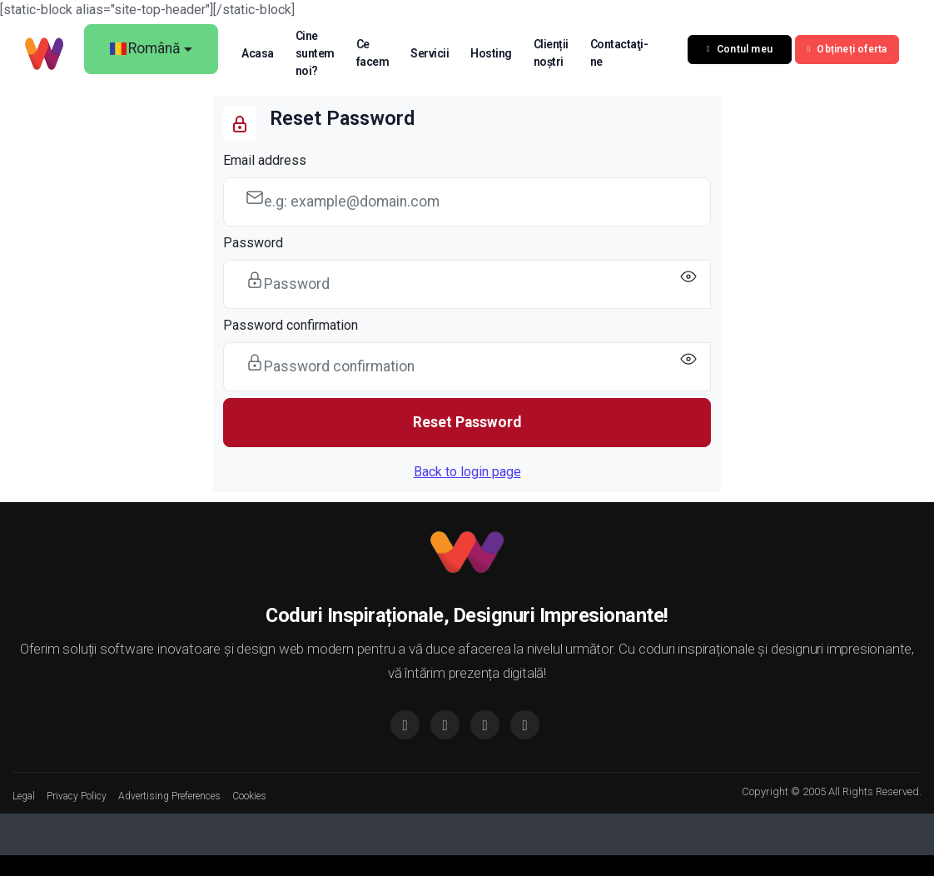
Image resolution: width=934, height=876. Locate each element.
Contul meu (740, 49)
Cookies (249, 796)
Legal (23, 796)
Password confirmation (290, 325)
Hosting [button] (491, 53)
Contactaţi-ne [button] (619, 52)
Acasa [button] (257, 53)
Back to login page (467, 472)
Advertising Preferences (169, 796)
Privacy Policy (77, 796)
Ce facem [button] (373, 52)
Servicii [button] (429, 53)
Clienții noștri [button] (551, 52)
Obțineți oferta (847, 49)
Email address (264, 160)
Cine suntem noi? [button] (315, 53)
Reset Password (467, 422)
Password (253, 243)
